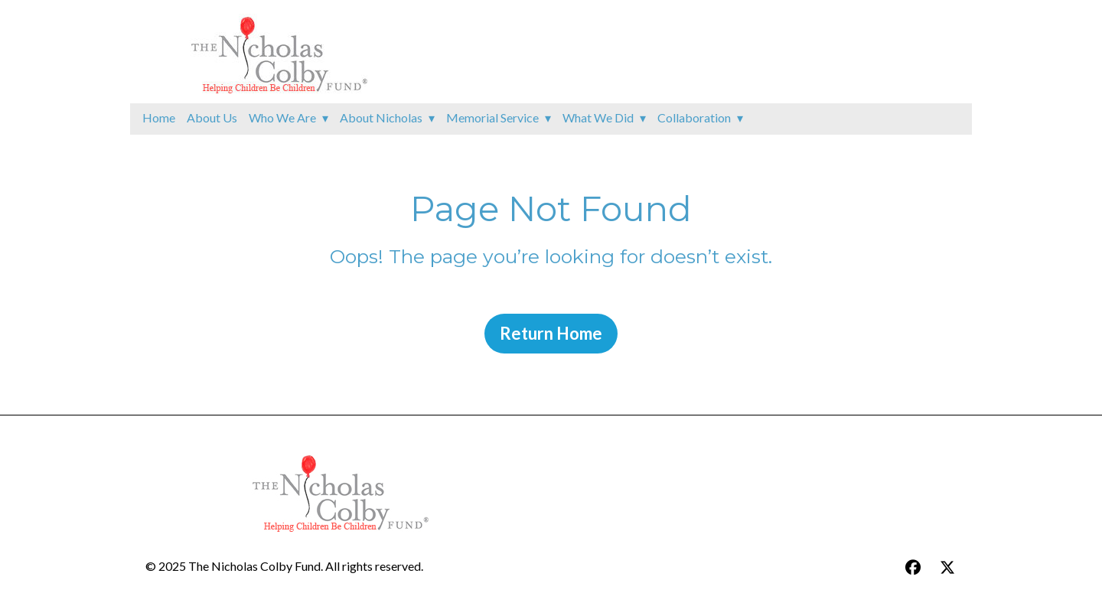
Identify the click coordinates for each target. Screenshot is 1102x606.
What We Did (598, 117)
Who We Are (282, 117)
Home (158, 117)
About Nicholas (381, 117)
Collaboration (694, 117)
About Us (212, 117)
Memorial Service (492, 117)
